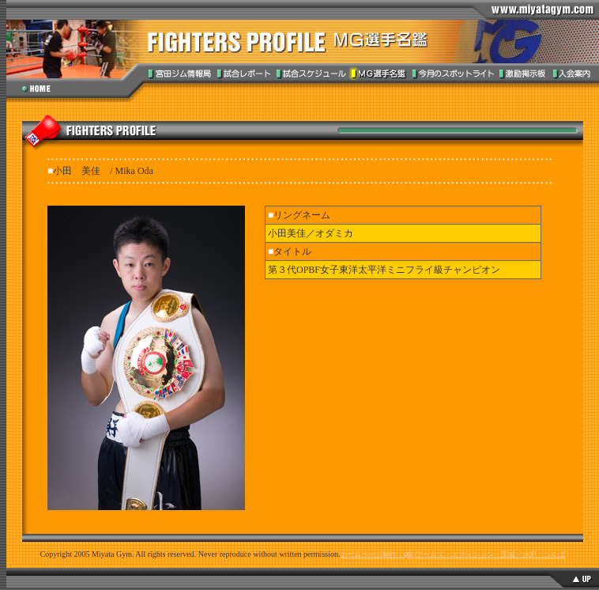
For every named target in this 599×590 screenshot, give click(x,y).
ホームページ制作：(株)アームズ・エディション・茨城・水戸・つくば (452, 554)
